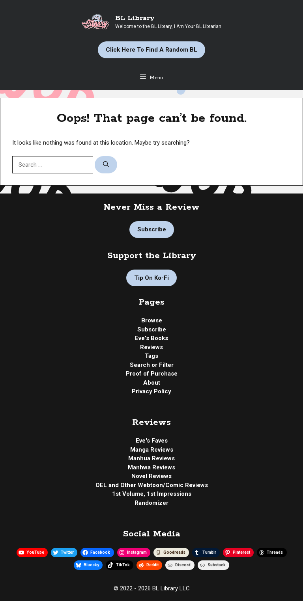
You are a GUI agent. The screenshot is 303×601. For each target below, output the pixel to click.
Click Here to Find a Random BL (151, 49)
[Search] (106, 165)
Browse (151, 320)
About (151, 382)
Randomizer (151, 502)
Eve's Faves (152, 440)
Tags (151, 355)
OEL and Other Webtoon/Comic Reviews (151, 485)
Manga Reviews (151, 449)
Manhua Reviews (151, 458)
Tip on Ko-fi (151, 277)
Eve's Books (151, 338)
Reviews (151, 347)
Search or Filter (152, 364)
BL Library (135, 18)
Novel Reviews (151, 476)
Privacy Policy (151, 391)
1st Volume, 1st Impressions (151, 493)
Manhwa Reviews (151, 467)
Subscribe (151, 229)
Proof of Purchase (152, 373)
